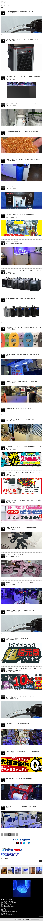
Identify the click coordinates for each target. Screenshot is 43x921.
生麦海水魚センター (20, 919)
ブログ (8, 12)
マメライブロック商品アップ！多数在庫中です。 (16, 554)
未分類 (11, 639)
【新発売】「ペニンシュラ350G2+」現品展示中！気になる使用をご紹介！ (22, 381)
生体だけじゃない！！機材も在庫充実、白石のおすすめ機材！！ (20, 778)
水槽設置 (12, 243)
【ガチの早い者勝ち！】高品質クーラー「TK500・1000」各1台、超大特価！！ (23, 39)
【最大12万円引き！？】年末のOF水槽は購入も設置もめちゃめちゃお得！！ (22, 751)
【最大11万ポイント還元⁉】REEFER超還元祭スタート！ (18, 638)
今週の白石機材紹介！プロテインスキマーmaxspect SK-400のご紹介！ (21, 104)
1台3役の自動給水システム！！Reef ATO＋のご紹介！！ (18, 187)
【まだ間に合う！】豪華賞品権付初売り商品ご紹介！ (17, 723)
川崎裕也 (20, 243)
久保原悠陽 (15, 299)
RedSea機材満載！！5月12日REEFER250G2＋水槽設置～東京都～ (20, 419)
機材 (10, 12)
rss (32, 919)
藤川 (14, 12)
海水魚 (12, 217)
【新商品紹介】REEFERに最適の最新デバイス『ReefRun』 (19, 408)
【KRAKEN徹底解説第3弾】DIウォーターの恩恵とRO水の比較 (19, 11)
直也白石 (14, 105)
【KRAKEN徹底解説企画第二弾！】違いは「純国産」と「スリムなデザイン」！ (23, 131)
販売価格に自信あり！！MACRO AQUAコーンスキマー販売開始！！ (21, 582)
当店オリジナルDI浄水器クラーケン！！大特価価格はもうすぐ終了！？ (21, 610)
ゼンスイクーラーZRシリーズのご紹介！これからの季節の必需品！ (20, 298)
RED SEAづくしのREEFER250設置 (13, 241)
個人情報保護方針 (4, 913)
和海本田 (17, 556)
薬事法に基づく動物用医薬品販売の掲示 (7, 914)
